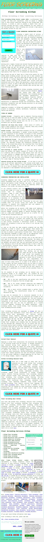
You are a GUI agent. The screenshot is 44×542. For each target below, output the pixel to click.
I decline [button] (31, 535)
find (6, 401)
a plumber (18, 464)
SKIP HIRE (4, 474)
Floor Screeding (33, 494)
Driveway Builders (30, 511)
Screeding (27, 500)
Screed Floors (9, 494)
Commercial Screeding (28, 499)
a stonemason (32, 472)
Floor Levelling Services (10, 499)
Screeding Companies (22, 507)
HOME (22, 8)
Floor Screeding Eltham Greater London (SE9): (15, 19)
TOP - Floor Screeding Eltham (10, 519)
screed (30, 65)
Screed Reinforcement (35, 508)
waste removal (16, 472)
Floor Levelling (6, 502)
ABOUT (30, 8)
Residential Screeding (7, 510)
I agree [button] (27, 535)
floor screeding (10, 384)
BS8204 (40, 91)
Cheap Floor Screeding (34, 505)
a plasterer (29, 469)
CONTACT (34, 8)
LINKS (26, 8)
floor (34, 363)
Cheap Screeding (37, 500)
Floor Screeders (37, 497)
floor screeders (10, 322)
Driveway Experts (19, 511)
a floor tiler (24, 471)
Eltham (32, 311)
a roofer (9, 468)
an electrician (26, 466)
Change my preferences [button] (30, 537)
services (33, 326)
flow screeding (18, 377)
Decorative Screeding (21, 496)
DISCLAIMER (39, 8)
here (15, 428)
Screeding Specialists (23, 497)
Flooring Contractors (21, 494)
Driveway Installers (7, 511)
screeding (19, 325)
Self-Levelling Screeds (15, 500)
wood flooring (11, 469)
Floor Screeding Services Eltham (15, 431)
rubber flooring (26, 468)
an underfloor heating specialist (23, 474)
